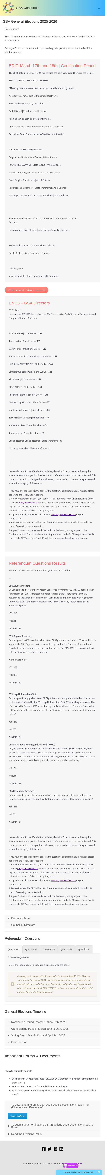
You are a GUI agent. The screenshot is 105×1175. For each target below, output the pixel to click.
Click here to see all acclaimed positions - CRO (26, 290)
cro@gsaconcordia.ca (27, 502)
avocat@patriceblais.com (63, 514)
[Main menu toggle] (99, 8)
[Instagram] (55, 1149)
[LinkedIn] (61, 1149)
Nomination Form (17, 1116)
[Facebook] (44, 1149)
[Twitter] (49, 1149)
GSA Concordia (27, 8)
